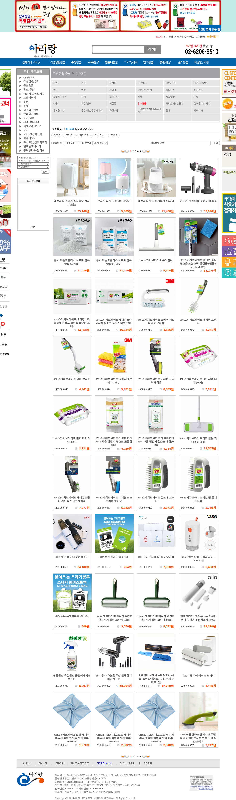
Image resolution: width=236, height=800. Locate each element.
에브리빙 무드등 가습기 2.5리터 (156, 201)
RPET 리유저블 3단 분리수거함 (156, 556)
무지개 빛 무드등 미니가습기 (113, 201)
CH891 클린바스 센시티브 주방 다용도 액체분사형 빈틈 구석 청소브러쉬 (198, 738)
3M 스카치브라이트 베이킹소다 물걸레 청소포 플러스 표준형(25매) (72, 323)
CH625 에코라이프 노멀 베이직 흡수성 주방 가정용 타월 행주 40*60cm (156, 738)
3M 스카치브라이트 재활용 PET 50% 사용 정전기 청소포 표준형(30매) (114, 441)
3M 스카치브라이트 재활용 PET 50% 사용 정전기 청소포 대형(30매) (156, 441)
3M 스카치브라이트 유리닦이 (156, 260)
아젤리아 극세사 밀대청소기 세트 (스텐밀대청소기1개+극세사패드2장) (156, 679)
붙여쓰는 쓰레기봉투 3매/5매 (71, 616)
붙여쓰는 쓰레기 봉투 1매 (113, 556)
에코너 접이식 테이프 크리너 (198, 675)
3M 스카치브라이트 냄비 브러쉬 (72, 378)
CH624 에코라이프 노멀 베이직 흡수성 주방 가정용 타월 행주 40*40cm (114, 738)
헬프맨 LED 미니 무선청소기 (71, 556)
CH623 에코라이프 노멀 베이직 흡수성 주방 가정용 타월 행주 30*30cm (72, 738)
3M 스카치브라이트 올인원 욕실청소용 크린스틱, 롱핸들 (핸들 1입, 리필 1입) (198, 263)
